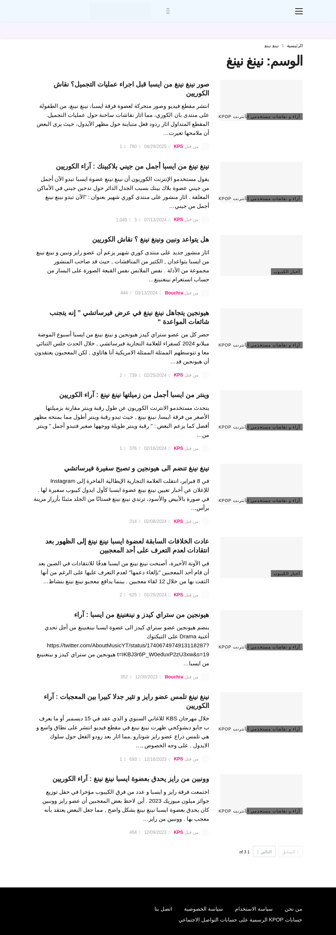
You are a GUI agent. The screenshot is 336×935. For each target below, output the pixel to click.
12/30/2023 (148, 677)
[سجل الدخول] (168, 11)
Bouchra (174, 293)
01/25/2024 (157, 594)
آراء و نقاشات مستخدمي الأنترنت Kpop (273, 116)
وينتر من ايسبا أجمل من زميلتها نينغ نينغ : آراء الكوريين (134, 395)
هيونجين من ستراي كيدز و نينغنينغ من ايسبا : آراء (141, 614)
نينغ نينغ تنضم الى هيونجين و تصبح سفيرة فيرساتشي (136, 468)
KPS (178, 146)
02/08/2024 (157, 521)
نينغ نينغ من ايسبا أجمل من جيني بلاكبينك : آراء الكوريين (132, 166)
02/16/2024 (157, 448)
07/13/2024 (157, 220)
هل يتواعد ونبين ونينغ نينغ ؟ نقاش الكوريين (150, 239)
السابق (290, 851)
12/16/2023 (157, 759)
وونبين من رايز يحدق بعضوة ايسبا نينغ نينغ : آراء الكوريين (130, 779)
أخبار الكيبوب (287, 271)
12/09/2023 (157, 832)
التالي (264, 851)
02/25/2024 (157, 375)
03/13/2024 (148, 293)
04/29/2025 (157, 146)
